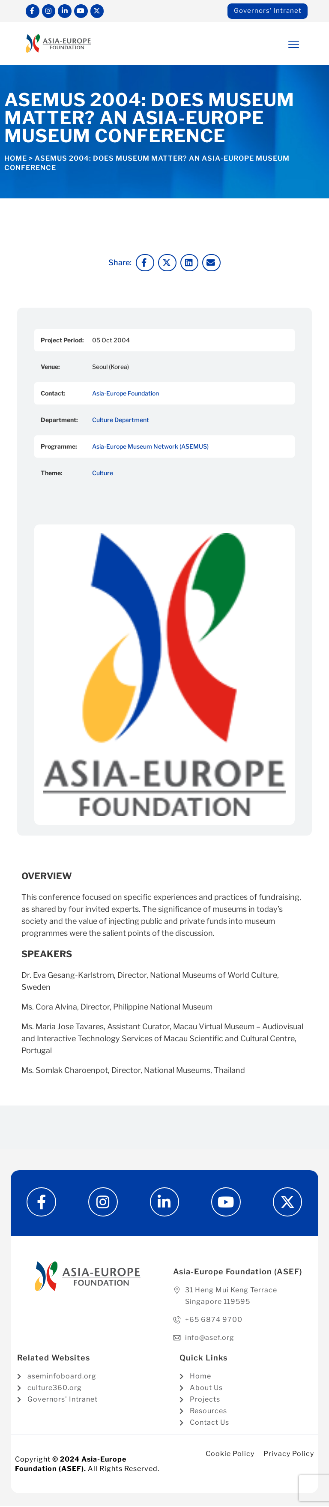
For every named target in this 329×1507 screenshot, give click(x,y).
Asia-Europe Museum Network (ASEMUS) (150, 446)
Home (15, 158)
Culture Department (120, 420)
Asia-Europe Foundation (125, 393)
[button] (277, 44)
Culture (102, 473)
